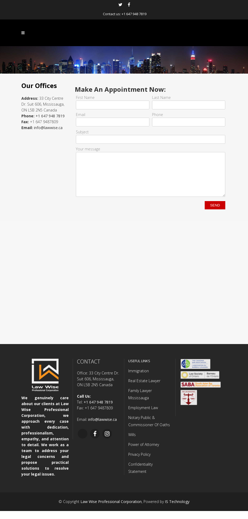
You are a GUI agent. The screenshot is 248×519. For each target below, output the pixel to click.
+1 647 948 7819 (134, 13)
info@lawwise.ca (48, 127)
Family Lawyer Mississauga (140, 402)
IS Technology (177, 509)
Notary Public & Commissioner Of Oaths (149, 429)
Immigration (138, 378)
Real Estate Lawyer (144, 388)
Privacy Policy (139, 462)
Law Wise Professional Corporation (111, 509)
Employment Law (143, 415)
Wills (132, 442)
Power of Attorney (143, 452)
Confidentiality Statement (140, 476)
